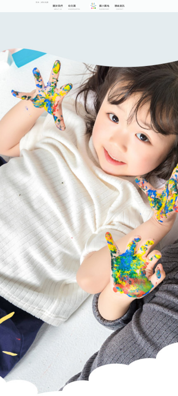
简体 (38, 3)
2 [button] (4, 153)
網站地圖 (45, 3)
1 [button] (4, 150)
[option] (89, 198)
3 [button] (4, 157)
